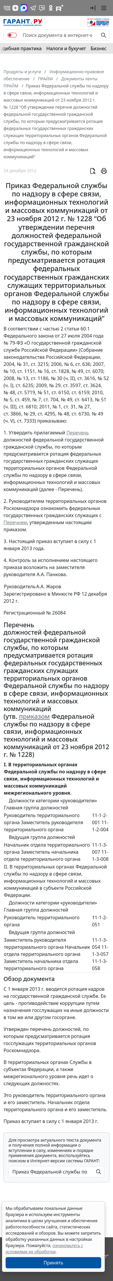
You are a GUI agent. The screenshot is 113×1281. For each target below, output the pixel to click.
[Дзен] (15, 8)
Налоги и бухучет (66, 48)
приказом (34, 716)
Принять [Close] (53, 1262)
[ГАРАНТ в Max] (24, 8)
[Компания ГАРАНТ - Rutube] (59, 8)
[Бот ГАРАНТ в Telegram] (41, 8)
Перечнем (15, 522)
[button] (92, 8)
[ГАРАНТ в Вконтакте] (7, 8)
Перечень (77, 432)
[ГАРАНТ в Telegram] (33, 8)
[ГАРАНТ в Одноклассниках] (50, 8)
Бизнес (99, 48)
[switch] (12, 35)
